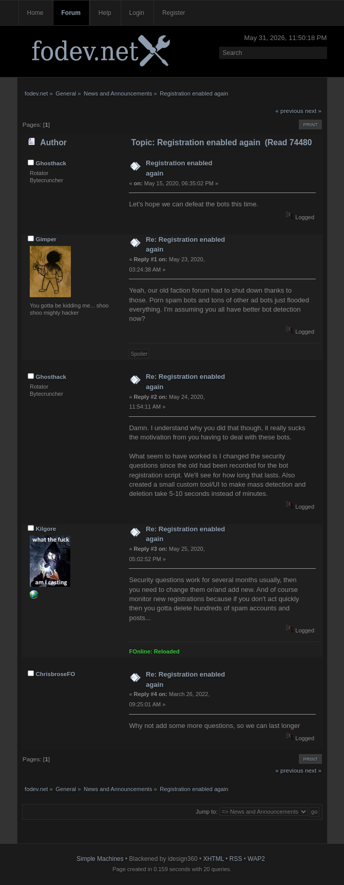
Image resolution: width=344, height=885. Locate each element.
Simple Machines (100, 858)
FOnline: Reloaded (154, 651)
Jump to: (206, 812)
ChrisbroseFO (55, 674)
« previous (289, 110)
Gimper (45, 239)
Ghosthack (50, 163)
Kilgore (45, 529)
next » (313, 110)
